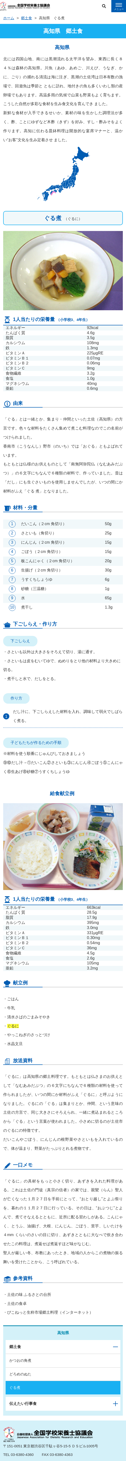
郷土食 (26, 18)
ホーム (8, 18)
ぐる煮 (14, 1387)
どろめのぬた (20, 1374)
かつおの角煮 (20, 1360)
